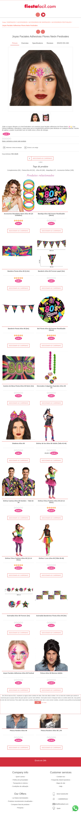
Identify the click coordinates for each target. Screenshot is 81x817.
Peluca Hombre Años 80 (18, 729)
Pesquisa (20, 807)
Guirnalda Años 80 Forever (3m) (18, 615)
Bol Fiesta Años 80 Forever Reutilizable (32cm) (51, 329)
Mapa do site (60, 782)
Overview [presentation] (24, 43)
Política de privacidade (20, 779)
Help (60, 785)
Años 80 (39, 170)
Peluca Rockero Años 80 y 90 (51, 729)
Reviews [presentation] (50, 43)
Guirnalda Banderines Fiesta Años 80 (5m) (51, 615)
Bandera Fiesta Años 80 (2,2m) (18, 271)
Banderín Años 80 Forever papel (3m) (51, 271)
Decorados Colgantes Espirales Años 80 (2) (51, 386)
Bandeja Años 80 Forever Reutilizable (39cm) (51, 214)
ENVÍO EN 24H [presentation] (63, 43)
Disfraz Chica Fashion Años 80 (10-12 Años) (51, 501)
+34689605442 (63, 798)
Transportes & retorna (20, 782)
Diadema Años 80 (18, 443)
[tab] (14, 43)
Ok (38, 702)
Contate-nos (61, 775)
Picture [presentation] (14, 43)
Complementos (12, 170)
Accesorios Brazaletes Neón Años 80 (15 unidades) (18, 214)
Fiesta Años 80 (27, 170)
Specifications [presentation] (37, 43)
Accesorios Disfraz (63, 170)
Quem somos (20, 775)
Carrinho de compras (43, 15)
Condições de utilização (20, 785)
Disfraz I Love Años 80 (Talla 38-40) (51, 557)
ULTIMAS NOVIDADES (20, 797)
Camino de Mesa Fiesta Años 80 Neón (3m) (18, 386)
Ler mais (43, 702)
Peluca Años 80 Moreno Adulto (51, 672)
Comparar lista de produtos (20, 803)
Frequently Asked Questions (60, 779)
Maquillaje (49, 170)
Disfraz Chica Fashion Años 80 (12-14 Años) (18, 558)
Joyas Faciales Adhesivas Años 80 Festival (18, 672)
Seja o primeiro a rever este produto (14, 141)
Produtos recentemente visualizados (20, 800)
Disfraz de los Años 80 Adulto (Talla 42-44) (51, 443)
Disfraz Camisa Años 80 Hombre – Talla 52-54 (18, 501)
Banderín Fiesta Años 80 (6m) (18, 328)
